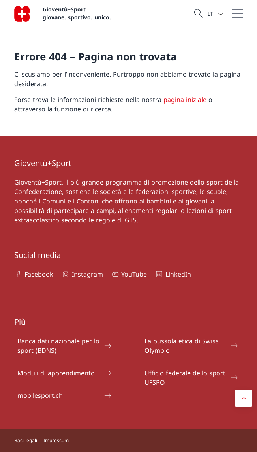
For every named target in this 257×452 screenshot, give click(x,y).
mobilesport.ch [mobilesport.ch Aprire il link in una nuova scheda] (64, 395)
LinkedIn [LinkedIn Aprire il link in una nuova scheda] (173, 274)
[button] (243, 398)
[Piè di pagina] (128, 440)
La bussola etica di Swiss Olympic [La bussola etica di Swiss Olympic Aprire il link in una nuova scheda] (191, 346)
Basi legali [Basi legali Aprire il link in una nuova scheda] (25, 440)
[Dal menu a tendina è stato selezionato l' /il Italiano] (215, 14)
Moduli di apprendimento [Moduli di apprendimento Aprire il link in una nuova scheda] (64, 373)
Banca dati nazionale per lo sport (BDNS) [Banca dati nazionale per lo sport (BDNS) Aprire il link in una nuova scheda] (64, 346)
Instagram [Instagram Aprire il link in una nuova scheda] (82, 274)
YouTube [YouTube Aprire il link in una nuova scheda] (129, 274)
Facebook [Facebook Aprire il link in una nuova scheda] (33, 274)
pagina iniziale (184, 99)
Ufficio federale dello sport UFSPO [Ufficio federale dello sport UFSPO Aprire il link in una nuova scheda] (191, 378)
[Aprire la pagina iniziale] (62, 14)
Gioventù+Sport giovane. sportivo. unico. (77, 13)
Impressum (56, 440)
